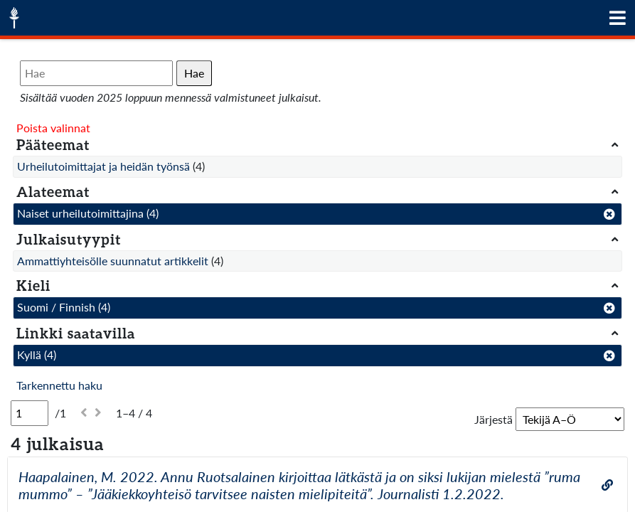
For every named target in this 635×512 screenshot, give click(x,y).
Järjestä (493, 419)
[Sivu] (29, 413)
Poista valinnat (53, 127)
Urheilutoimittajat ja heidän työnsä (103, 166)
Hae (194, 73)
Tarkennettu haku (59, 385)
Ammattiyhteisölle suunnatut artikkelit (112, 260)
